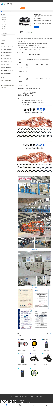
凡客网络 (35, 402)
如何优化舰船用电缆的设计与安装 (6, 67)
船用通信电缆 (4, 19)
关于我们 (17, 8)
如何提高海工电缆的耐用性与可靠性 (7, 61)
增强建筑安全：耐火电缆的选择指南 (7, 70)
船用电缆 (22, 8)
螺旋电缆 (50, 333)
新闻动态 (38, 8)
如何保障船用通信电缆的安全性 (6, 64)
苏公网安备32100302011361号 (44, 402)
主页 (3, 11)
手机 (33, 405)
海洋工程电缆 (4, 35)
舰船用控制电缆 (4, 33)
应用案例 (33, 8)
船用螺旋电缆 (9, 11)
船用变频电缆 (4, 24)
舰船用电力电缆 (4, 28)
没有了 (21, 333)
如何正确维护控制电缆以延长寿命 (6, 55)
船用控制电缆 (4, 21)
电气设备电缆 (4, 26)
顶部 (46, 405)
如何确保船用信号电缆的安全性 (6, 49)
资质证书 (28, 8)
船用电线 (3, 40)
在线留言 (43, 8)
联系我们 (48, 8)
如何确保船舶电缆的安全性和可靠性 (7, 46)
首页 (13, 8)
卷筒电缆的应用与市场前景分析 (6, 73)
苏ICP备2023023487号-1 (26, 402)
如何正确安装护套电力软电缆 (6, 58)
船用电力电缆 (4, 17)
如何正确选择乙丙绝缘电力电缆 (6, 52)
